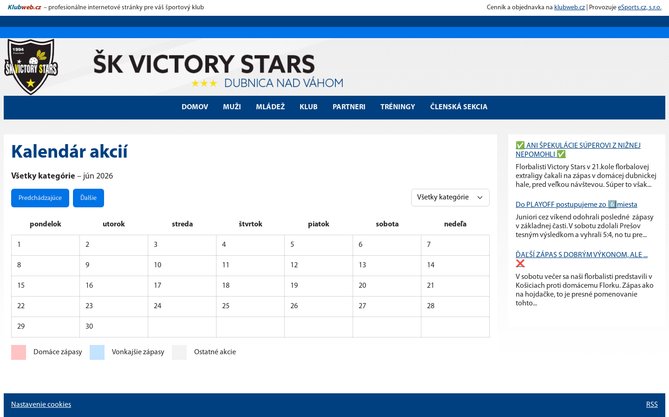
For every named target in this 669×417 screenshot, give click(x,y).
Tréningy (397, 107)
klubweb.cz (569, 7)
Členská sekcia (459, 107)
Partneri (349, 107)
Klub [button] (309, 107)
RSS (652, 405)
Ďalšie (88, 198)
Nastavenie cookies (41, 405)
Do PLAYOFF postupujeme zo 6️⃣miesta (576, 205)
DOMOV (195, 107)
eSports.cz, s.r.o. (640, 7)
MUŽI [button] (232, 107)
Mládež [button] (270, 107)
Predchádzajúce (40, 198)
